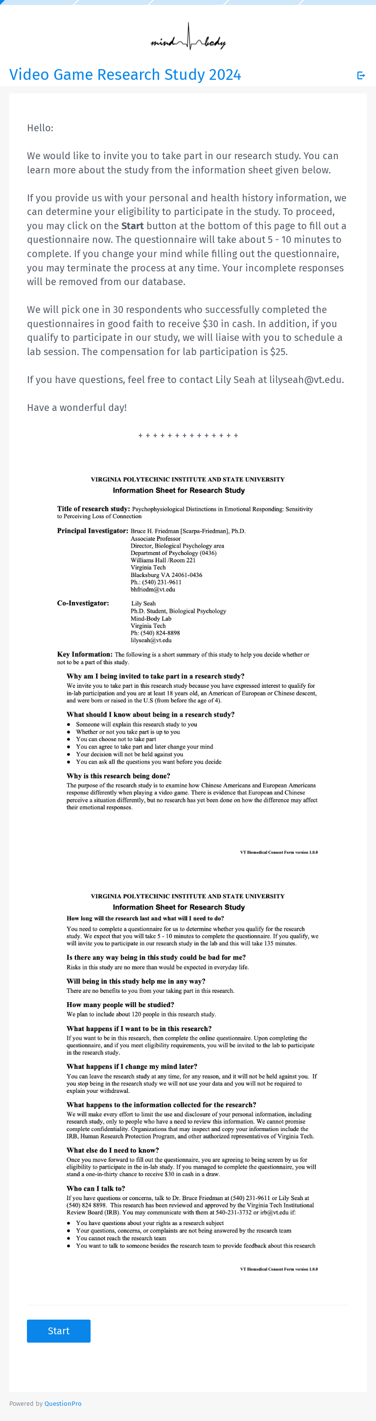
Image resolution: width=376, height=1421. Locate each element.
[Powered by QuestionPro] (63, 1403)
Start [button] (59, 1331)
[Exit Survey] (361, 75)
